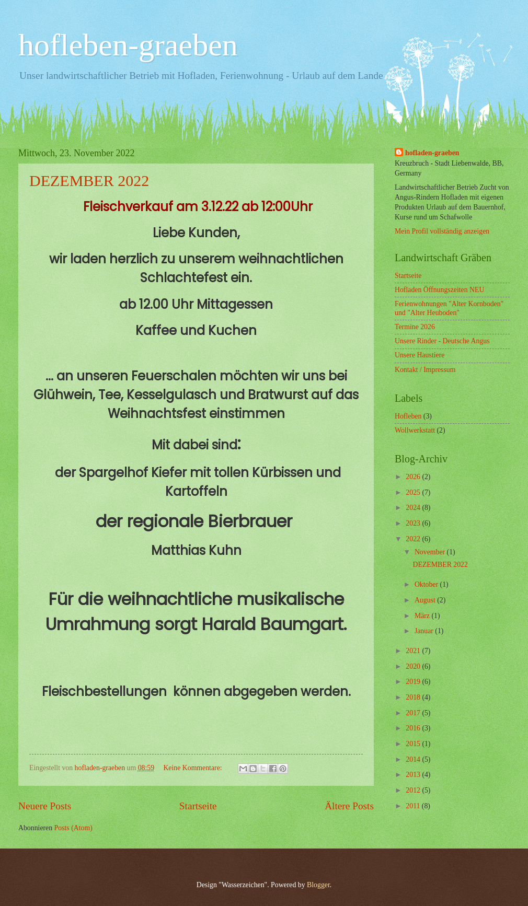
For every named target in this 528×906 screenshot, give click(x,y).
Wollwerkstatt (415, 430)
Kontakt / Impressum (425, 370)
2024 (414, 508)
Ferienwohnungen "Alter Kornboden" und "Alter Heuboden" (449, 308)
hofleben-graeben (128, 45)
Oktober (427, 584)
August (426, 600)
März (423, 616)
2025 (414, 492)
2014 (414, 759)
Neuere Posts (44, 805)
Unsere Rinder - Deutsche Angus (442, 341)
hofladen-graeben (432, 153)
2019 (414, 682)
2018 (414, 697)
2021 (414, 651)
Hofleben (408, 416)
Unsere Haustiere (419, 355)
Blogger (318, 885)
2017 (414, 713)
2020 (414, 666)
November (431, 552)
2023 (414, 523)
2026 (414, 477)
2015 (414, 744)
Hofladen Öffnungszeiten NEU (439, 290)
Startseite (198, 805)
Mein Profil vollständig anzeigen (442, 231)
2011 (414, 806)
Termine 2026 (415, 327)
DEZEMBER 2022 (89, 180)
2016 (414, 728)
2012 (414, 790)
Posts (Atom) (73, 828)
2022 (414, 539)
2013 (414, 775)
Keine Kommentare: (193, 768)
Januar (425, 631)
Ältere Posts (349, 805)
